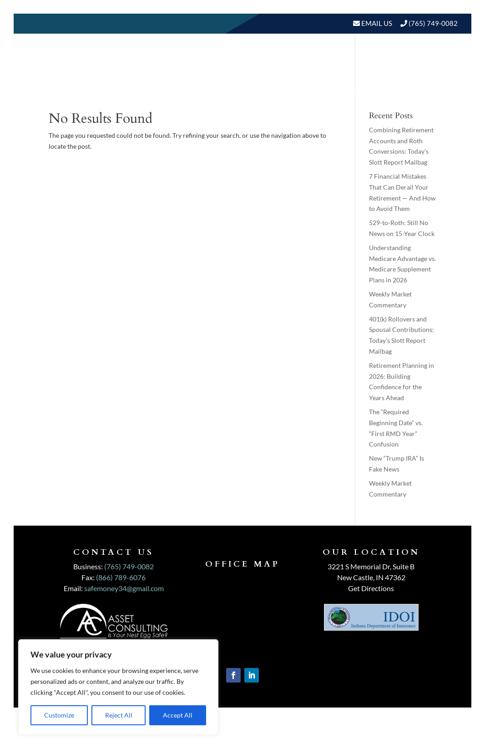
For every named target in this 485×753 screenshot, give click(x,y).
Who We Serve (351, 60)
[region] (118, 687)
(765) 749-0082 (433, 23)
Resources (422, 60)
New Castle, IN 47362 (371, 577)
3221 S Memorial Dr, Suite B (371, 566)
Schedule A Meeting (411, 94)
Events (344, 94)
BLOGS (298, 94)
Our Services (284, 60)
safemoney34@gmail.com (124, 588)
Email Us (376, 23)
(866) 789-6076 (121, 577)
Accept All (177, 715)
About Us (219, 60)
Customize (59, 715)
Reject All (118, 715)
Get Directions (371, 588)
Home (178, 60)
